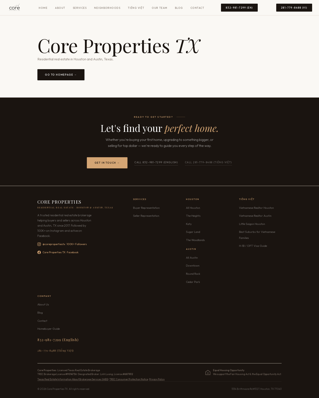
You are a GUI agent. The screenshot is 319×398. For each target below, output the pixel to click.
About (60, 7)
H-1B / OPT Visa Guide (253, 245)
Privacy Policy (157, 379)
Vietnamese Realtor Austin (255, 215)
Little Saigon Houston (252, 224)
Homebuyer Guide (48, 328)
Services (80, 7)
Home (43, 7)
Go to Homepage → (61, 74)
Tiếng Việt (136, 7)
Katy (189, 224)
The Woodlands (195, 240)
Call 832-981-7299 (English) (156, 162)
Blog (179, 7)
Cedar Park (193, 282)
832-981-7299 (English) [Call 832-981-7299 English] (57, 339)
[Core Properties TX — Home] (14, 8)
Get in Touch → (107, 162)
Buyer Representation (146, 207)
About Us (43, 304)
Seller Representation (146, 215)
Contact (197, 7)
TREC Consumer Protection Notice (128, 379)
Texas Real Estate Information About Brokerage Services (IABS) (72, 379)
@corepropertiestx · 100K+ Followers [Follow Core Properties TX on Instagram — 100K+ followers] (62, 244)
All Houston (193, 207)
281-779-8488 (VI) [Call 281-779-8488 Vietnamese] (294, 7)
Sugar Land (193, 231)
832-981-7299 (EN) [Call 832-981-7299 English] (239, 7)
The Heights (193, 215)
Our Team (159, 7)
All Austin (192, 257)
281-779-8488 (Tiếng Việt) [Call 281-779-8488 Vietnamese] (55, 350)
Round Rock (193, 273)
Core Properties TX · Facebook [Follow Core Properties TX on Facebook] (57, 252)
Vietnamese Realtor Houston (256, 207)
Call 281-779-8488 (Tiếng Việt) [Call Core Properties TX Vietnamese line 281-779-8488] (208, 162)
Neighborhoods (107, 7)
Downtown (192, 265)
